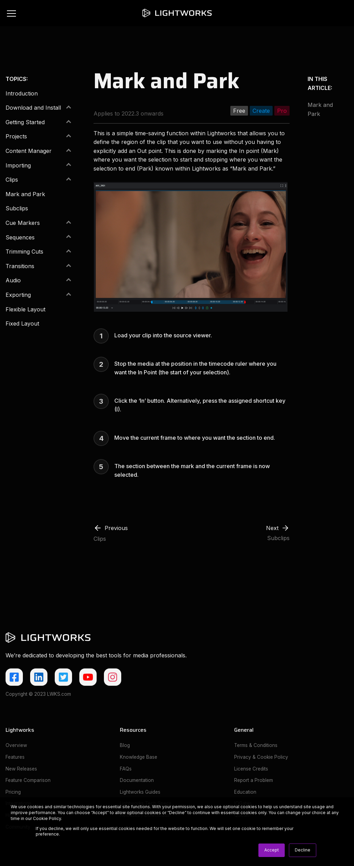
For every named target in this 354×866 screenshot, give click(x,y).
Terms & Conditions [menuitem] (255, 745)
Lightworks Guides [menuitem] (140, 792)
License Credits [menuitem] (251, 769)
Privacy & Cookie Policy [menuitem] (261, 757)
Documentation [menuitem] (137, 780)
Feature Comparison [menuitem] (28, 780)
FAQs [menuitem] (126, 769)
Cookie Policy (47, 818)
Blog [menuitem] (125, 745)
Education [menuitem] (245, 792)
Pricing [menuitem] (13, 792)
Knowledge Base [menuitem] (138, 757)
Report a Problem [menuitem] (253, 780)
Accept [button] (271, 850)
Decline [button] (302, 850)
